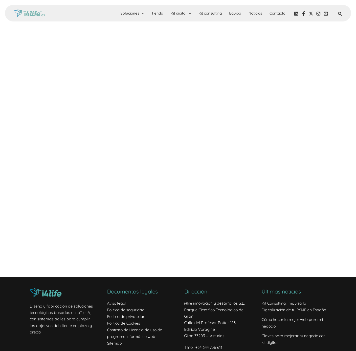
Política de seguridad (126, 309)
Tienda (157, 13)
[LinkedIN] (296, 13)
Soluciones (132, 13)
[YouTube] (326, 13)
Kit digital (181, 13)
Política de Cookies (124, 322)
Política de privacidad (126, 316)
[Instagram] (318, 13)
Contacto (277, 13)
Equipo (235, 13)
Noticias (255, 13)
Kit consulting (210, 13)
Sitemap (114, 342)
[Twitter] (311, 13)
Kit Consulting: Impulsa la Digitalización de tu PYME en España (287, 310)
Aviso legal (117, 303)
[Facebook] (303, 13)
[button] (141, 13)
